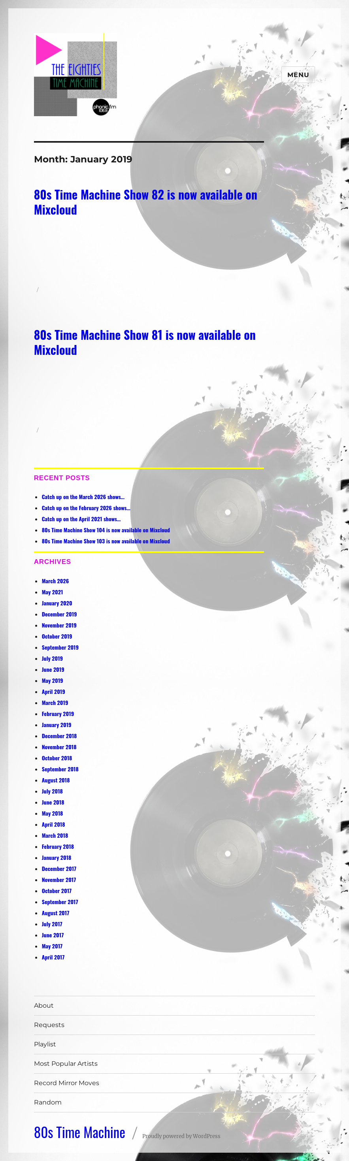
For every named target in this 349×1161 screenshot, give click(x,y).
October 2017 (57, 890)
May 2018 (52, 813)
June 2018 (53, 802)
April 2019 (53, 691)
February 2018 (58, 846)
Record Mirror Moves (66, 1083)
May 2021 (52, 592)
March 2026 (55, 581)
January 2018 (57, 857)
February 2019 (58, 713)
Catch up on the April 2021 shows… (81, 519)
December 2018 (59, 735)
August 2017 (56, 912)
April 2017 (53, 957)
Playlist (45, 1044)
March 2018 (55, 835)
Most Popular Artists (66, 1063)
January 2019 (57, 724)
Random (48, 1102)
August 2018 (56, 780)
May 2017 (52, 946)
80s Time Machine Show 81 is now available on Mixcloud (145, 342)
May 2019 (52, 680)
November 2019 (59, 625)
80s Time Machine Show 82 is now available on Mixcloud (145, 201)
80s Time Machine (79, 1131)
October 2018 (57, 758)
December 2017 (59, 868)
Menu (298, 75)
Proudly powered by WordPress (181, 1136)
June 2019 (53, 669)
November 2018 (59, 747)
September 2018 (60, 769)
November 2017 (59, 879)
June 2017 (53, 935)
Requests (49, 1025)
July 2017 (52, 924)
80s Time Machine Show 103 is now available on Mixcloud (106, 541)
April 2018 (53, 824)
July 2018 (52, 791)
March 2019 (55, 702)
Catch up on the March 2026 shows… (83, 496)
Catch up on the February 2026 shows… (86, 507)
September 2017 (60, 901)
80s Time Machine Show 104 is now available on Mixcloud (106, 530)
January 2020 (57, 603)
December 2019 (59, 614)
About (44, 1005)
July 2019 (52, 658)
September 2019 (60, 647)
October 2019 (57, 636)
